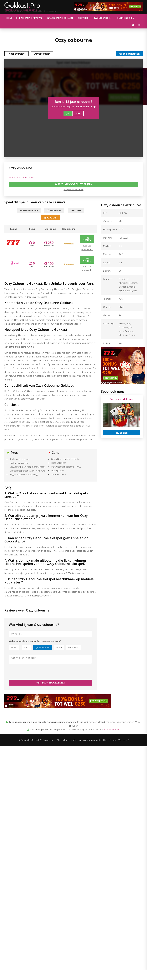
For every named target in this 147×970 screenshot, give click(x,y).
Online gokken (124, 17)
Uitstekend (73, 648)
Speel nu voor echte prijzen (73, 184)
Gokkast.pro (9, 11)
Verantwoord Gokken (97, 740)
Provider (83, 17)
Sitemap (123, 740)
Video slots (37, 11)
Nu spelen (87, 240)
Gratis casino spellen (60, 17)
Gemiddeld (44, 648)
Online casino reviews (29, 17)
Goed (59, 648)
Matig (26, 648)
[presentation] (31, 672)
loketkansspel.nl (112, 730)
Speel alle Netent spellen (22, 177)
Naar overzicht (17, 54)
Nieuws (113, 740)
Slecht (14, 648)
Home (9, 17)
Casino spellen (102, 17)
